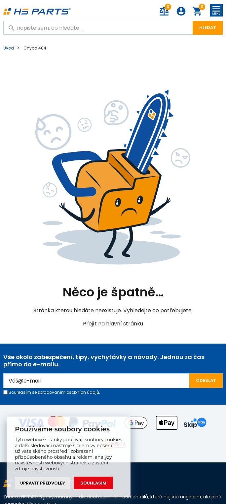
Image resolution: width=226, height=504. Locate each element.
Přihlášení (181, 11)
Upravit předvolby (42, 483)
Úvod (8, 48)
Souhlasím (93, 483)
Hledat (207, 27)
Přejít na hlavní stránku (113, 323)
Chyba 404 (34, 48)
